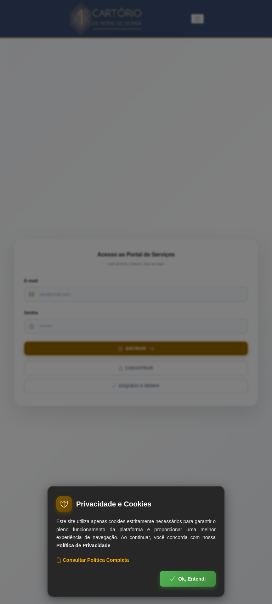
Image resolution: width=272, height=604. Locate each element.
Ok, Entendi (188, 579)
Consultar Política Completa (92, 560)
